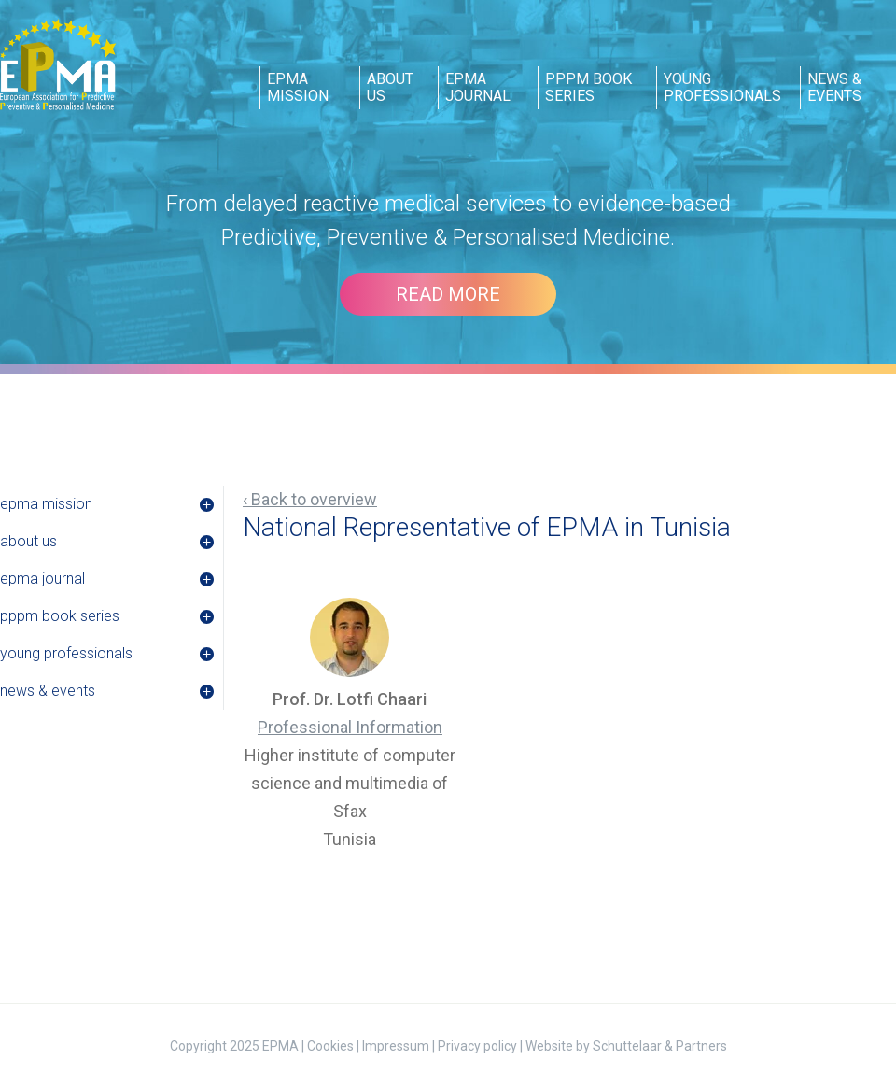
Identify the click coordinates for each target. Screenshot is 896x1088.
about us (390, 87)
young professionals (722, 87)
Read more (448, 294)
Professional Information (350, 727)
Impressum (395, 1046)
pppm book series (588, 87)
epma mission (298, 87)
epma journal (478, 87)
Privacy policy (477, 1046)
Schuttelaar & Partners (660, 1046)
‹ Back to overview (310, 499)
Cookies (330, 1046)
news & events (834, 87)
